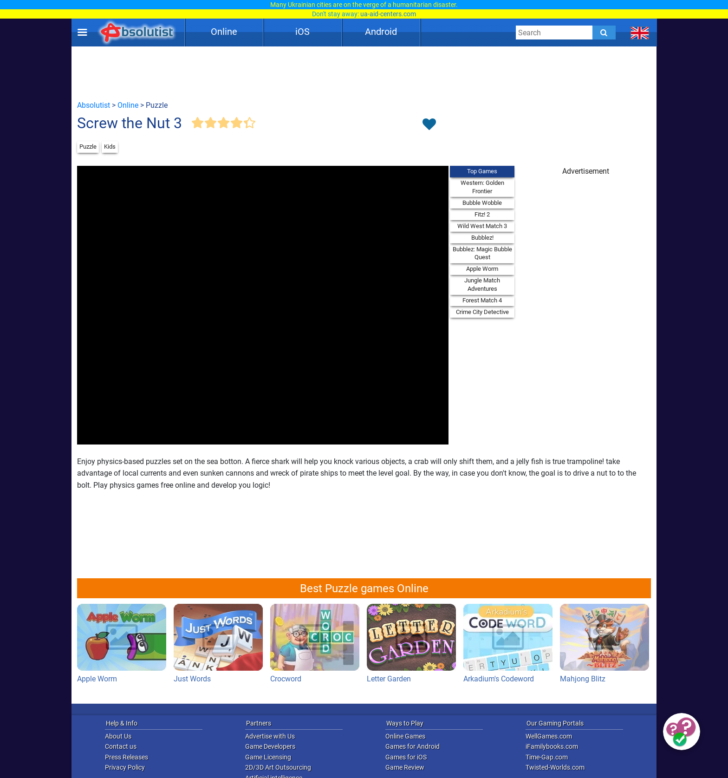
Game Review (404, 767)
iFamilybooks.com (552, 746)
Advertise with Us (270, 736)
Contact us (120, 746)
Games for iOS (406, 757)
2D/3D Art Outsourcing (278, 767)
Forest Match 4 (482, 300)
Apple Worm (482, 268)
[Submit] (604, 32)
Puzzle (88, 146)
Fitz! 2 (482, 214)
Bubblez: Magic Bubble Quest (482, 253)
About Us (118, 736)
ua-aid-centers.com (388, 14)
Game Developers (270, 746)
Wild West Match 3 (482, 225)
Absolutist (93, 105)
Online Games (405, 736)
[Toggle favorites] (429, 125)
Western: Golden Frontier (482, 187)
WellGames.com (549, 736)
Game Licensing (268, 757)
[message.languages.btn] (640, 32)
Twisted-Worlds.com (555, 767)
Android (381, 31)
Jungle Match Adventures (482, 284)
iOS (302, 31)
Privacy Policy (125, 767)
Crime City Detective (482, 311)
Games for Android (412, 746)
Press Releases (126, 757)
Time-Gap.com (547, 757)
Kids (110, 146)
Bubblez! (482, 237)
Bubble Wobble (482, 202)
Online (224, 31)
